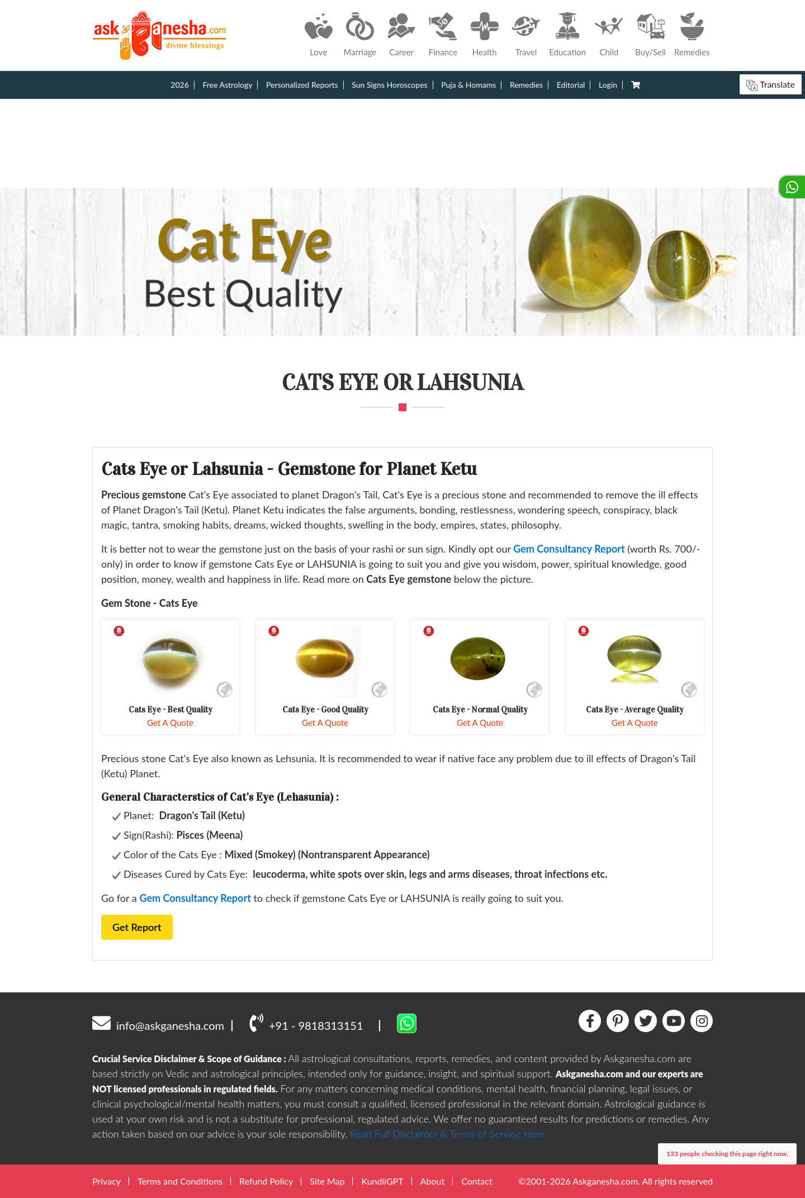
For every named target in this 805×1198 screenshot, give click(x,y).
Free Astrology (227, 84)
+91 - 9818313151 (306, 1022)
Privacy (106, 1181)
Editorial (571, 84)
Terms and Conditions (180, 1181)
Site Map (327, 1181)
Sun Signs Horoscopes (389, 84)
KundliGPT (382, 1181)
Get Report (137, 927)
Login (608, 84)
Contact (476, 1181)
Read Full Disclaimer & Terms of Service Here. (449, 1134)
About (432, 1181)
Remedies (526, 84)
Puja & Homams (468, 84)
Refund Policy (266, 1181)
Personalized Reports (302, 84)
